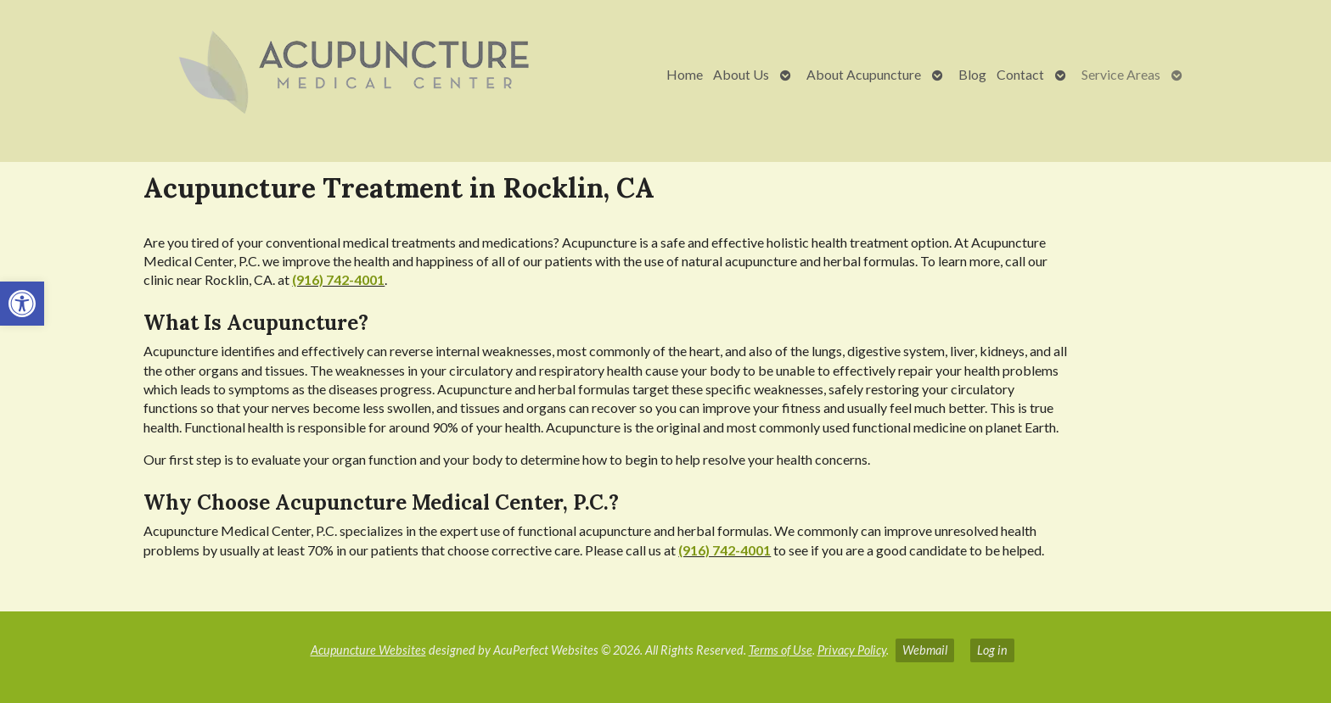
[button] (22, 304)
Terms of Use (780, 650)
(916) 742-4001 (338, 279)
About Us (741, 74)
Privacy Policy (851, 650)
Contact (1020, 74)
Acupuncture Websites (368, 650)
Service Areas (1120, 74)
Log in (992, 650)
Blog (972, 74)
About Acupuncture (863, 74)
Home (684, 74)
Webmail (924, 650)
